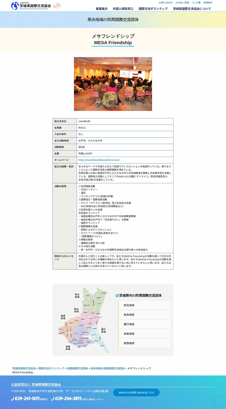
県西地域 (129, 343)
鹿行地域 (129, 324)
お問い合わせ (166, 2)
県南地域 (129, 334)
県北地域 (129, 305)
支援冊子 (207, 2)
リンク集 (196, 2)
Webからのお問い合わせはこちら (136, 392)
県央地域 (129, 315)
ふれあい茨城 (182, 2)
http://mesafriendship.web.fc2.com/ (99, 159)
